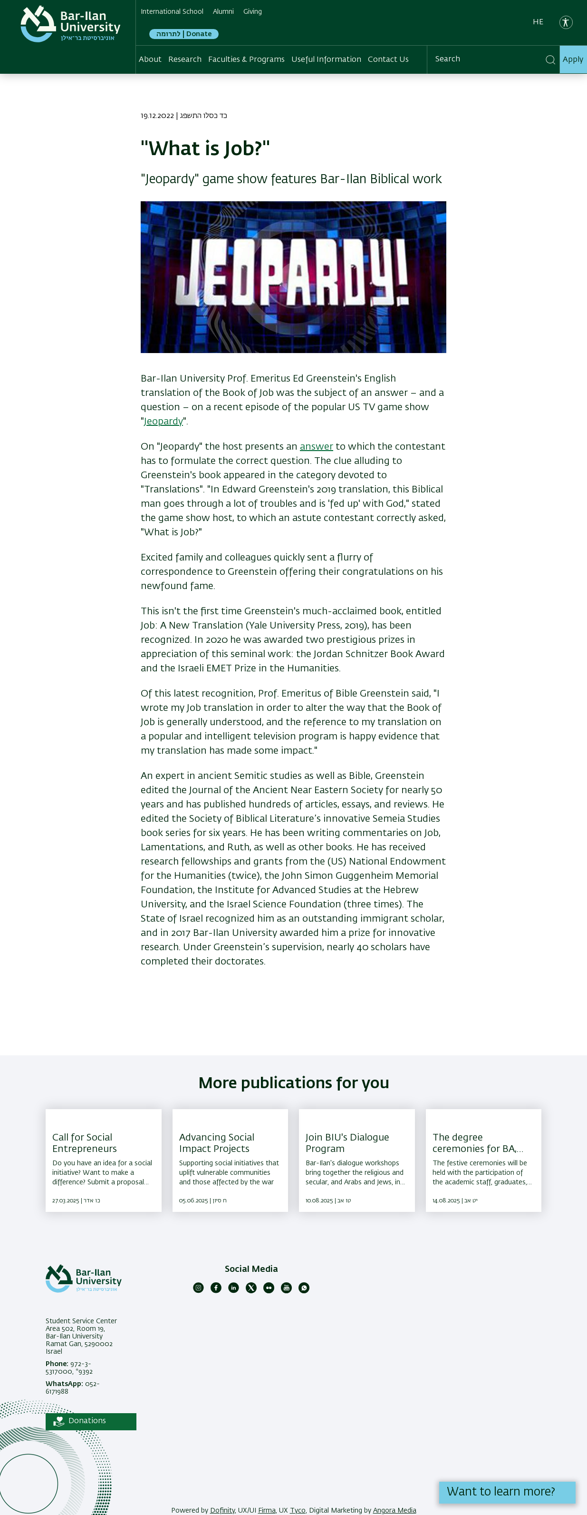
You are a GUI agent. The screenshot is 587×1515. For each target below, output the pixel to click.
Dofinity (222, 1510)
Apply (573, 60)
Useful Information (326, 60)
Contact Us (388, 60)
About (150, 60)
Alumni (223, 12)
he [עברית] (538, 22)
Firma (267, 1510)
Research (185, 60)
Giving (252, 12)
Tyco (298, 1510)
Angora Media (394, 1510)
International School (172, 12)
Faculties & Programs (246, 60)
